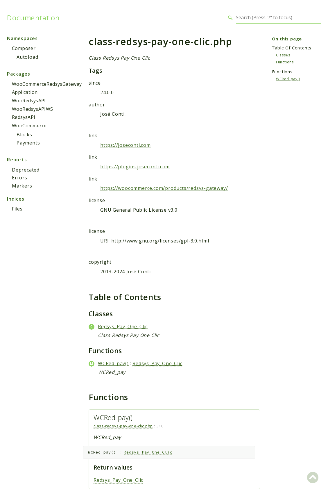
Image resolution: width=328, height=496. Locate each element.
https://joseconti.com (125, 145)
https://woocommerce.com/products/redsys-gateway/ (164, 188)
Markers (22, 186)
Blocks (24, 134)
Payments (28, 143)
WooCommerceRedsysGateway (47, 84)
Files (17, 209)
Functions (285, 62)
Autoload (27, 57)
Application (24, 92)
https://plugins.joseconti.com (135, 166)
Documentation (33, 17)
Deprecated (26, 170)
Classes (283, 55)
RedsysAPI (23, 117)
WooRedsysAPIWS (32, 109)
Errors (19, 177)
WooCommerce (29, 125)
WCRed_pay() (113, 363)
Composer (23, 48)
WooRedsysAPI (29, 100)
